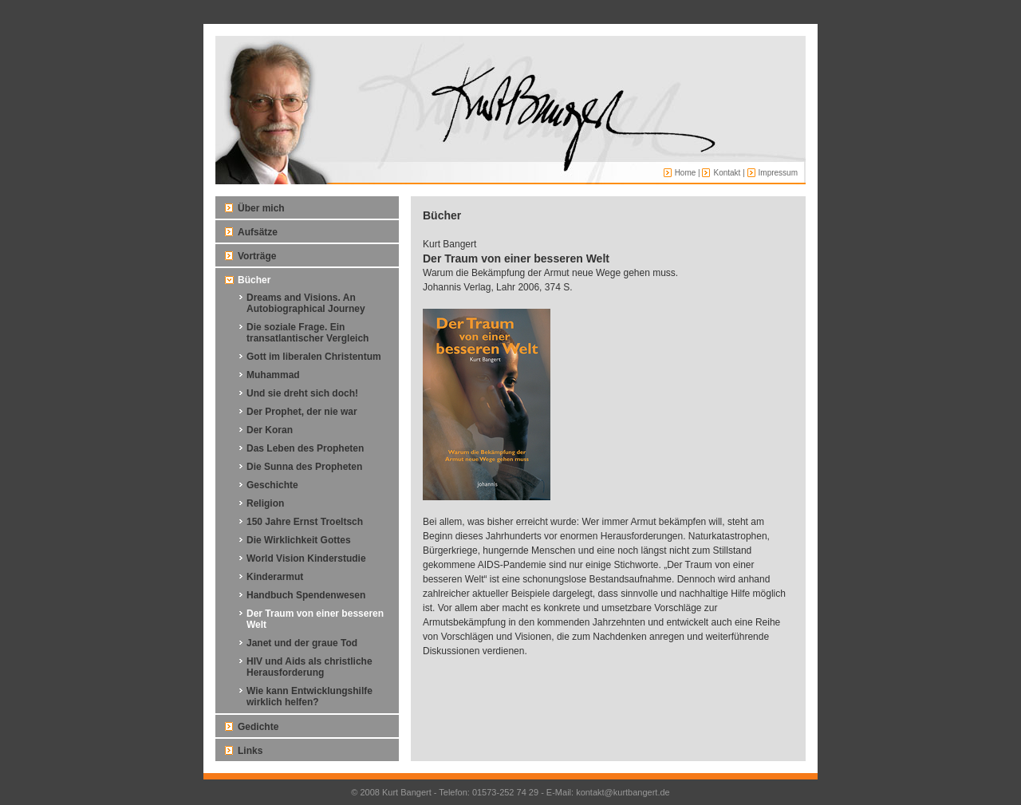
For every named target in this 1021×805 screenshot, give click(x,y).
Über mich (261, 208)
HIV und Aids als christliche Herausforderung (309, 667)
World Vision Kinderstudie (306, 558)
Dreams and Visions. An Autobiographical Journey (305, 303)
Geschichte (272, 485)
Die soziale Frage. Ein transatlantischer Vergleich (307, 333)
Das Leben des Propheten (305, 448)
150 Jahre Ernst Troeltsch (304, 521)
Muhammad (273, 375)
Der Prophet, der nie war (301, 411)
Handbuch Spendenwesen (305, 595)
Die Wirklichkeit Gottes (298, 540)
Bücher (254, 280)
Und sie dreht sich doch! (302, 393)
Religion (265, 503)
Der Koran (269, 430)
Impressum (778, 172)
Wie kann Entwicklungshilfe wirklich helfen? (309, 696)
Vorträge (257, 256)
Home (685, 172)
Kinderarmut (274, 576)
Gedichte (258, 726)
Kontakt (726, 172)
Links (250, 750)
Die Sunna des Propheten (304, 466)
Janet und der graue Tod (301, 643)
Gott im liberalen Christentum (313, 356)
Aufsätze (258, 232)
